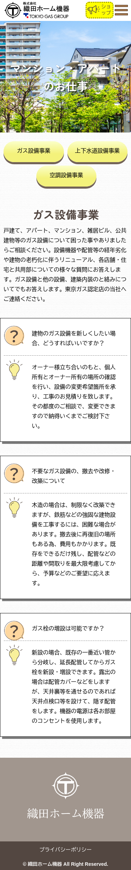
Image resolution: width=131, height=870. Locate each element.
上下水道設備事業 (97, 151)
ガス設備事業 (33, 151)
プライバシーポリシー (65, 850)
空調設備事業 (66, 175)
